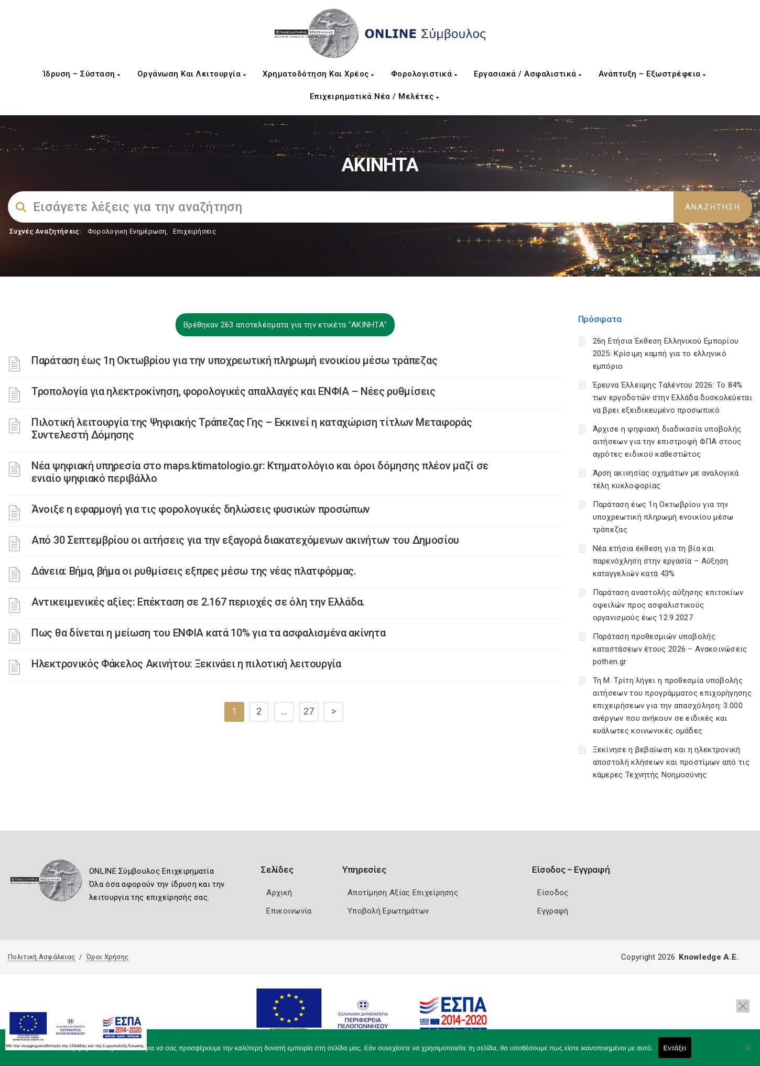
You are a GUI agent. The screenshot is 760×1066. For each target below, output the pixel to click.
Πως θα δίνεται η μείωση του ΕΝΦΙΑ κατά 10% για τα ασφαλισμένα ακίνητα (208, 633)
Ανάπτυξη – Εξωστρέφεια (652, 74)
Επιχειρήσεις (194, 231)
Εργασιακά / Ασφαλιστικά (528, 74)
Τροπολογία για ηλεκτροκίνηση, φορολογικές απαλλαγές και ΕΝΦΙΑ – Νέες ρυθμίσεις (233, 391)
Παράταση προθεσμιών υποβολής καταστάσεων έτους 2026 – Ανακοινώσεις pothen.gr (670, 649)
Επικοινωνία (288, 911)
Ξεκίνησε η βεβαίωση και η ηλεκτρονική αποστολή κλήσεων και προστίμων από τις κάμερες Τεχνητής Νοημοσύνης (671, 762)
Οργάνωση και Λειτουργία (191, 74)
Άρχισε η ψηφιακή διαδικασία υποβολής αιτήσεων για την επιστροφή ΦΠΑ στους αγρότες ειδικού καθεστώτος (667, 441)
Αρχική (279, 892)
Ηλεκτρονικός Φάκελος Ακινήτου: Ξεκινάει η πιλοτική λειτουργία (186, 663)
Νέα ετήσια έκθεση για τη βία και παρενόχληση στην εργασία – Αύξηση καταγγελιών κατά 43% (661, 561)
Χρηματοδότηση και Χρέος (318, 74)
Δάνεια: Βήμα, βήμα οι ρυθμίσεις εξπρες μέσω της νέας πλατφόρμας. (193, 571)
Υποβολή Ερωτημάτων (388, 911)
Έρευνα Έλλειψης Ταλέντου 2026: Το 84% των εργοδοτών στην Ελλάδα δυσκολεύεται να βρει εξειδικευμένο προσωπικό (672, 397)
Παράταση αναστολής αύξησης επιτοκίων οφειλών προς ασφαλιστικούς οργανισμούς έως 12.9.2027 (668, 605)
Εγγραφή (552, 911)
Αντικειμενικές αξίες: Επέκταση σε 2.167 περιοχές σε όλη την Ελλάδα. (198, 602)
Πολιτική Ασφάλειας (41, 957)
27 (308, 711)
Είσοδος (552, 892)
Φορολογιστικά (424, 74)
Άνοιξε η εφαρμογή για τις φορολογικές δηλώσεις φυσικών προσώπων (200, 509)
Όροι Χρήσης (107, 957)
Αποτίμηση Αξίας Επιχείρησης (403, 892)
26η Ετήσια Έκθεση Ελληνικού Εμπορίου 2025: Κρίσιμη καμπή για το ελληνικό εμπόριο (666, 353)
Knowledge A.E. (709, 957)
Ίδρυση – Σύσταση (82, 74)
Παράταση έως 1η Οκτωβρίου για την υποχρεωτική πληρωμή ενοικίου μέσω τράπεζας (234, 360)
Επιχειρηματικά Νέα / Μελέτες (374, 96)
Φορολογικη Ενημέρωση (127, 231)
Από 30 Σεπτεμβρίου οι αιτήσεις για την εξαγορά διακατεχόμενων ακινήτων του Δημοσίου (245, 540)
